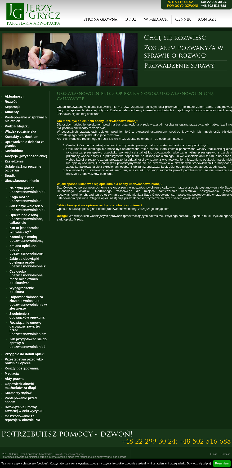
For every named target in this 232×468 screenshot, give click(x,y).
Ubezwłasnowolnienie (22, 181)
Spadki (10, 175)
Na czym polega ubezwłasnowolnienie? (27, 190)
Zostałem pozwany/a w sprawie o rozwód (183, 51)
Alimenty (12, 112)
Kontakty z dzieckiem (21, 137)
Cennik (183, 19)
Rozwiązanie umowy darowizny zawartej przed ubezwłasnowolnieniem (27, 328)
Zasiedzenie (14, 161)
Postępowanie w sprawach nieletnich (26, 119)
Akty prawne (14, 379)
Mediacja (12, 373)
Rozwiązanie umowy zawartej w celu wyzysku (24, 409)
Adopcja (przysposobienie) (26, 156)
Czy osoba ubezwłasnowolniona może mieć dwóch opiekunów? (26, 277)
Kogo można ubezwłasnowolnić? (24, 199)
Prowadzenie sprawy (179, 65)
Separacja (12, 107)
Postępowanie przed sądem (21, 400)
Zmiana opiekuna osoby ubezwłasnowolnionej (26, 249)
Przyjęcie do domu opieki (25, 354)
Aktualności (14, 96)
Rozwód (11, 102)
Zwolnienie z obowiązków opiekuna (27, 315)
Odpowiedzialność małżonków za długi (20, 386)
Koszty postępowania (22, 368)
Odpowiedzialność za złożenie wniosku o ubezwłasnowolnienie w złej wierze (28, 302)
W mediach (156, 19)
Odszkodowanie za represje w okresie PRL (23, 418)
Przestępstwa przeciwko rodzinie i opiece (24, 361)
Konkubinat (14, 151)
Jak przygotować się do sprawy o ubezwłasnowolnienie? (28, 343)
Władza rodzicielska (20, 131)
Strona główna (100, 19)
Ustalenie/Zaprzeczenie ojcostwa (23, 168)
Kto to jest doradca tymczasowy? (24, 230)
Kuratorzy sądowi (18, 393)
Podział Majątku (17, 126)
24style (80, 454)
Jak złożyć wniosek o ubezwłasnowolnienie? (27, 208)
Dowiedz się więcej (199, 463)
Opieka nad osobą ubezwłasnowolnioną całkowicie (26, 219)
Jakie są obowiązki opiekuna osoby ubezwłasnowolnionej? (27, 262)
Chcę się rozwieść (175, 37)
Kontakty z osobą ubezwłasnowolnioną (26, 239)
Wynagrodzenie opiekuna (21, 290)
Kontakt (207, 19)
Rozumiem (222, 463)
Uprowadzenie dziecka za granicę (25, 144)
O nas (131, 19)
